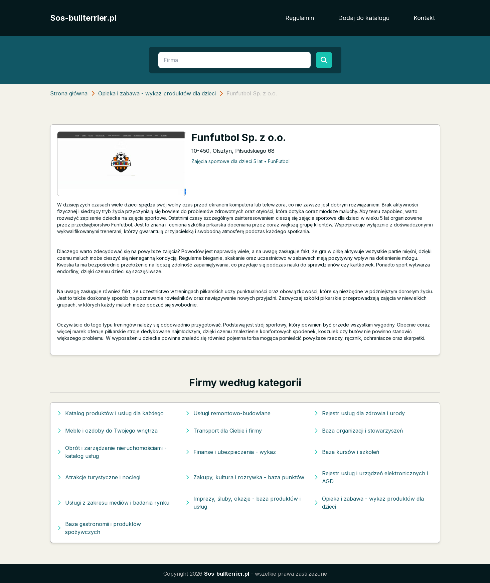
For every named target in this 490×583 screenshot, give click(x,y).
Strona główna (69, 93)
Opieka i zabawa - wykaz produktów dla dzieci (157, 93)
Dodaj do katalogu (363, 17)
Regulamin (299, 17)
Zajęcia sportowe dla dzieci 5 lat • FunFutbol (240, 161)
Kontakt (424, 17)
